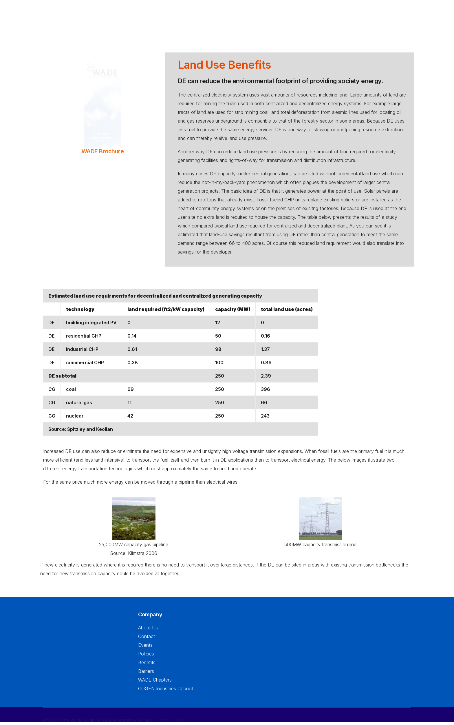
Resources (326, 19)
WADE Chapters (155, 683)
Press (351, 22)
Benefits (146, 666)
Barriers (146, 674)
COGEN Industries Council (165, 692)
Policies (146, 657)
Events (145, 648)
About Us (201, 18)
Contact (146, 640)
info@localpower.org (65, 680)
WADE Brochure (102, 151)
